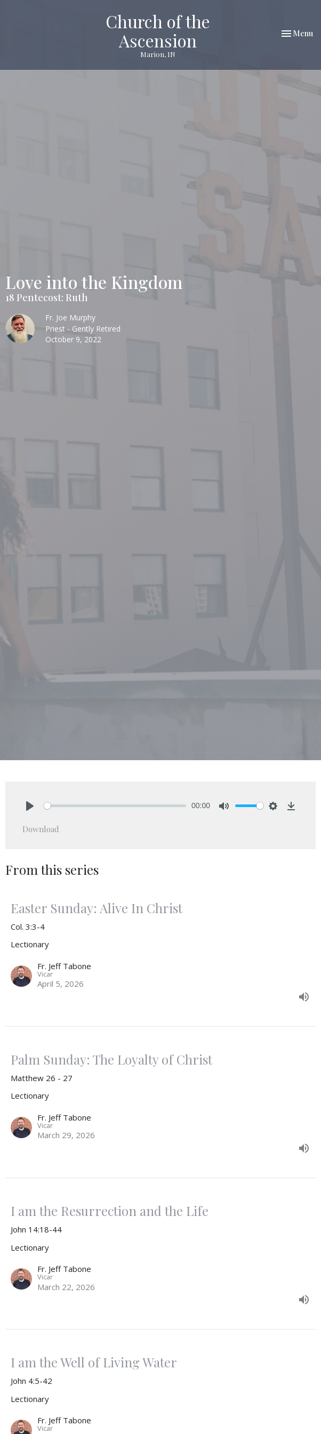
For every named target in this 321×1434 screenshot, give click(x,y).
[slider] (115, 806)
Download (40, 829)
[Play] (29, 806)
